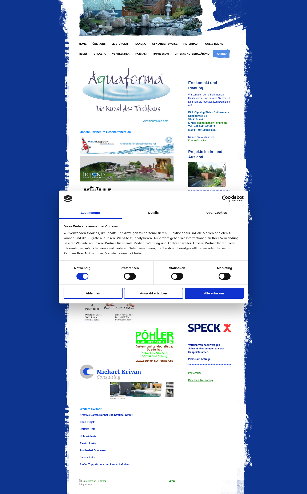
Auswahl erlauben (153, 293)
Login (172, 480)
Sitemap (102, 481)
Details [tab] (153, 212)
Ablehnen (93, 293)
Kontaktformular (197, 140)
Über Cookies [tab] (216, 212)
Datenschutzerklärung (200, 380)
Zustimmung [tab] (90, 212)
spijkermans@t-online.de (212, 122)
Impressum (195, 373)
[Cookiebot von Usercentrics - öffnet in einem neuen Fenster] (225, 198)
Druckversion (87, 481)
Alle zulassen (214, 293)
